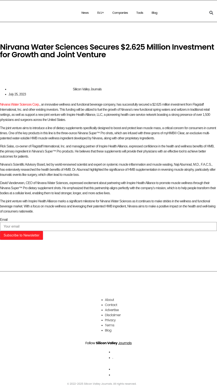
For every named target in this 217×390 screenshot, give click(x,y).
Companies (120, 13)
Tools (139, 13)
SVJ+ (100, 13)
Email (3, 219)
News (85, 13)
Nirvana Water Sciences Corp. (20, 104)
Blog (154, 13)
